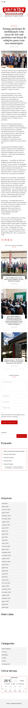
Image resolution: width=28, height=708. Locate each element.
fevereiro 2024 (6, 583)
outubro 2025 (5, 522)
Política (4, 661)
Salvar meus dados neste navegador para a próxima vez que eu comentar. (13, 415)
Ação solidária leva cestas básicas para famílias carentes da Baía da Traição (14, 279)
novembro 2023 (6, 592)
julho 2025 (5, 531)
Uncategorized (6, 664)
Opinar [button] (8, 467)
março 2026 (5, 506)
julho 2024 (5, 567)
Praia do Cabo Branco (10, 454)
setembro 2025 (6, 525)
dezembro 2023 (6, 589)
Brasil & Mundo (6, 648)
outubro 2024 (5, 558)
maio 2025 (5, 537)
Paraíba (4, 658)
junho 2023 (5, 607)
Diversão (4, 651)
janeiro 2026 (5, 512)
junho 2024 (5, 570)
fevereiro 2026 (6, 509)
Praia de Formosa (9, 457)
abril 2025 (4, 540)
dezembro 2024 (6, 552)
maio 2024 (5, 574)
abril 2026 (5, 503)
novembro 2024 (6, 555)
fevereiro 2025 (6, 546)
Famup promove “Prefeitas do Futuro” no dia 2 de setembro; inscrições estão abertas (14, 361)
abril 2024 (5, 577)
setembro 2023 (6, 598)
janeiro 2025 (5, 549)
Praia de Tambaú (8, 464)
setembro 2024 (6, 561)
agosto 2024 (5, 564)
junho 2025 (5, 534)
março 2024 (5, 580)
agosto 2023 (5, 601)
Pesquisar (3, 432)
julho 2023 (5, 604)
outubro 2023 (5, 595)
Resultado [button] (18, 467)
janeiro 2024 (5, 586)
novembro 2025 (6, 518)
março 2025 (5, 543)
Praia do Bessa (8, 461)
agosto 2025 (5, 528)
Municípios (14, 26)
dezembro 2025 (6, 515)
